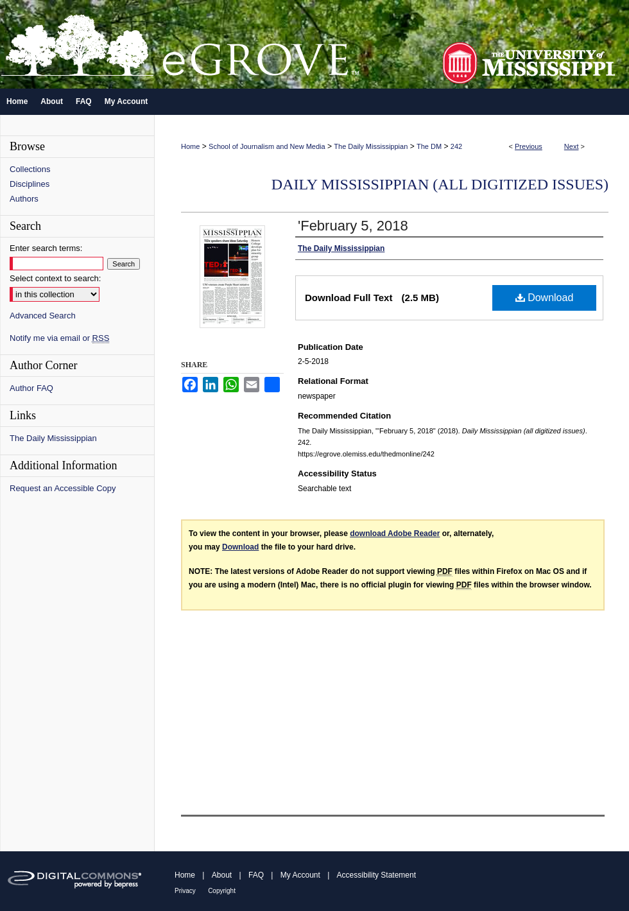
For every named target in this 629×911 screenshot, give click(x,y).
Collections (30, 169)
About (222, 875)
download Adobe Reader (395, 533)
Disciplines (29, 184)
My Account (300, 875)
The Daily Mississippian (371, 146)
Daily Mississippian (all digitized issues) (439, 184)
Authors (24, 199)
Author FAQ (31, 388)
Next (571, 146)
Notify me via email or (59, 338)
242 (456, 146)
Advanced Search (43, 315)
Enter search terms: (46, 248)
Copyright (222, 890)
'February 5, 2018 (353, 226)
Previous (528, 146)
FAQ (256, 875)
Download (544, 297)
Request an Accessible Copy (63, 488)
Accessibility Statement (376, 875)
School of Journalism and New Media (267, 146)
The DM (429, 146)
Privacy (185, 890)
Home (190, 146)
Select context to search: (55, 278)
